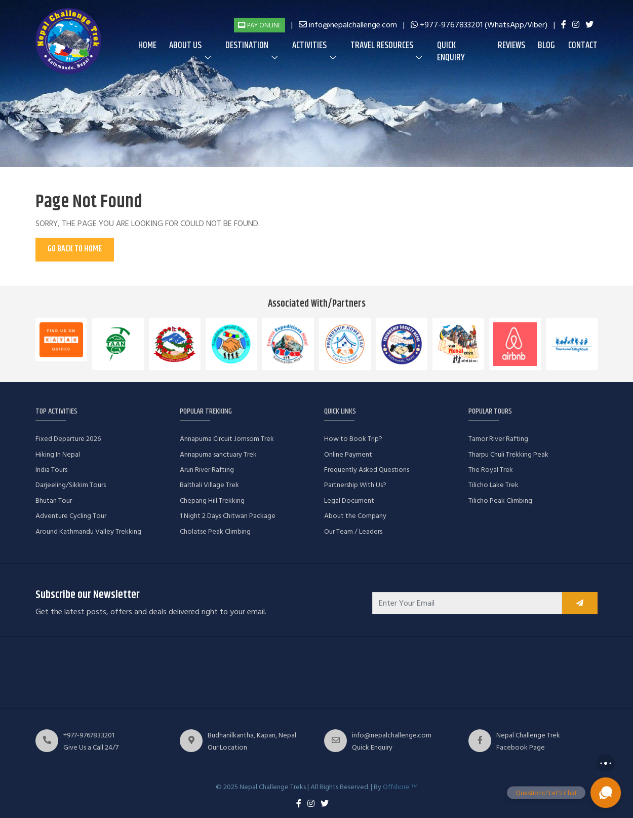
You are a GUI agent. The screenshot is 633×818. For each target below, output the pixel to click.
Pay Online (259, 25)
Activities (309, 46)
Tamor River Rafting (498, 438)
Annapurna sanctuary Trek (218, 454)
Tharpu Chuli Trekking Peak (508, 454)
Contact (583, 46)
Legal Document (349, 500)
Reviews (511, 46)
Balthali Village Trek (209, 485)
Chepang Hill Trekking (212, 500)
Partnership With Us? (355, 485)
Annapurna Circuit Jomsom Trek (227, 438)
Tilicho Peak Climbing (500, 500)
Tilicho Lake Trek (493, 485)
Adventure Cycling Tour (70, 516)
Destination (246, 46)
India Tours (51, 469)
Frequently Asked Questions (366, 469)
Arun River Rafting (207, 469)
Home (147, 46)
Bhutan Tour (53, 500)
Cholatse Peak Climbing (215, 531)
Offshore (400, 787)
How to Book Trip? (353, 438)
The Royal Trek (490, 469)
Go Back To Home (75, 249)
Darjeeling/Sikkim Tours (70, 485)
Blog (546, 46)
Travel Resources (381, 46)
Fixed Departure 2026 (68, 438)
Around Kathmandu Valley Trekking (88, 531)
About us (185, 46)
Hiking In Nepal (57, 454)
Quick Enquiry (451, 52)
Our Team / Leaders (353, 531)
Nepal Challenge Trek (528, 735)
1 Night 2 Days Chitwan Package (227, 516)
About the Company (355, 516)
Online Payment (348, 454)
